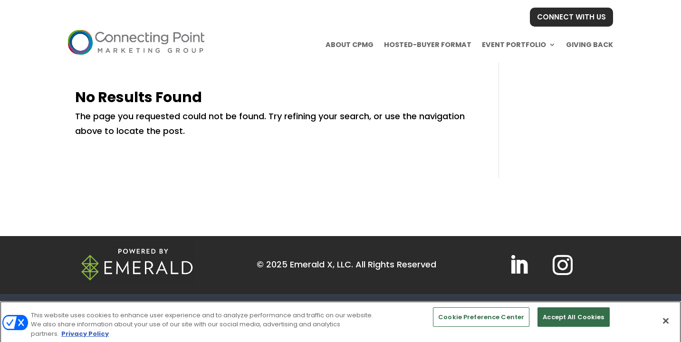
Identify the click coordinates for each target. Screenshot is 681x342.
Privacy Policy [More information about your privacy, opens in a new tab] (85, 336)
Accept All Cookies (573, 319)
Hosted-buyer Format (427, 44)
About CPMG (350, 44)
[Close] (665, 323)
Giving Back (589, 44)
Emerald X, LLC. (321, 264)
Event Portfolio (514, 44)
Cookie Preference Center (481, 319)
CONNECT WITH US (571, 17)
